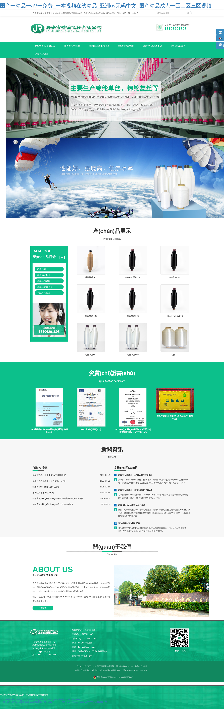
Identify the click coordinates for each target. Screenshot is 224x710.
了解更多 (43, 608)
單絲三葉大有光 (44, 287)
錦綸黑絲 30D (133, 316)
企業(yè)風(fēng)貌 (155, 46)
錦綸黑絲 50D (175, 278)
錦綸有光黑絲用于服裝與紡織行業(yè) (49, 481)
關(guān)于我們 (73, 46)
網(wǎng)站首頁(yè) (45, 46)
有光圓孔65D (91, 355)
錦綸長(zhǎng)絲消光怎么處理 (46, 487)
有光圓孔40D (133, 355)
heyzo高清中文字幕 (75, 703)
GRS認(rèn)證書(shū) (91, 430)
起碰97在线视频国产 (34, 703)
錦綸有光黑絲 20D (133, 278)
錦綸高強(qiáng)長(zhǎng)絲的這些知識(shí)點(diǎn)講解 (58, 499)
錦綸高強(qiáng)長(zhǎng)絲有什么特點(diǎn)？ (53, 505)
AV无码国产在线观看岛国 (96, 703)
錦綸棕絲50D (91, 278)
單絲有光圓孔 (43, 293)
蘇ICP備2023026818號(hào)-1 (135, 671)
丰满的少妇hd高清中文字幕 (12, 703)
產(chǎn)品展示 (128, 46)
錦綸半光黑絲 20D (175, 316)
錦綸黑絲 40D (91, 316)
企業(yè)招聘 (41, 54)
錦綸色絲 (41, 269)
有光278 (175, 355)
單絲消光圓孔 (43, 275)
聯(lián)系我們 (181, 46)
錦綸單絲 (76, 656)
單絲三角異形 (43, 281)
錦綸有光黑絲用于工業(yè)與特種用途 (49, 475)
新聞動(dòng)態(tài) (100, 46)
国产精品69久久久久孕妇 (55, 703)
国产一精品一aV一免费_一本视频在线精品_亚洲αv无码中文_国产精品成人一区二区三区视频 (105, 6)
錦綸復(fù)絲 (86, 656)
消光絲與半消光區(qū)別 (43, 493)
